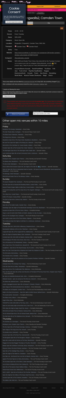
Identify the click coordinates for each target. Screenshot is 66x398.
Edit (62, 28)
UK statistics (55, 9)
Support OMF (40, 6)
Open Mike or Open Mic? (33, 390)
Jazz (16, 71)
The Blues (47, 68)
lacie (46, 84)
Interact (54, 388)
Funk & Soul (23, 71)
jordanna (42, 84)
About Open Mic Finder (9, 388)
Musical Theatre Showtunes (32, 75)
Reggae (46, 71)
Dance (51, 75)
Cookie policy (23, 388)
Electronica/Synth (20, 73)
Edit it (58, 81)
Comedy (30, 73)
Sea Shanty (43, 73)
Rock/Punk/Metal (37, 68)
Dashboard (57, 6)
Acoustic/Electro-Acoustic (22, 68)
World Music (18, 75)
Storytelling (52, 73)
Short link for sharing (38, 111)
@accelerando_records (22, 58)
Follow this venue (9, 96)
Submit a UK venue (33, 9)
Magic (45, 75)
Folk (53, 68)
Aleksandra (36, 84)
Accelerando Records (28, 81)
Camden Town (30, 12)
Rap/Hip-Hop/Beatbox (35, 71)
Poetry (36, 73)
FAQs (61, 388)
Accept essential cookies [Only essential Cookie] (14, 22)
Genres (45, 388)
